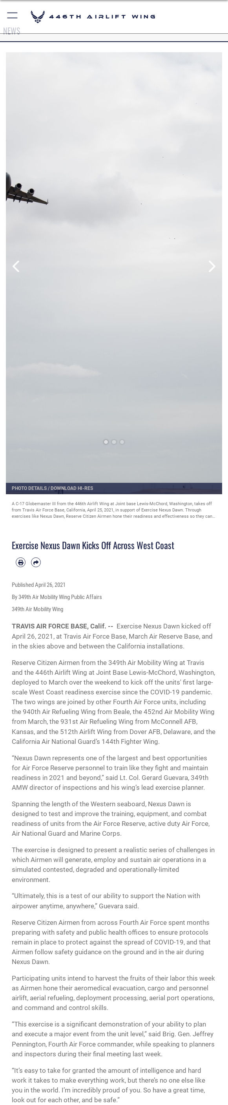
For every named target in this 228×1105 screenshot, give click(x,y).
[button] (13, 16)
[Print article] (21, 562)
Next (211, 266)
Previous (16, 266)
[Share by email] (36, 562)
